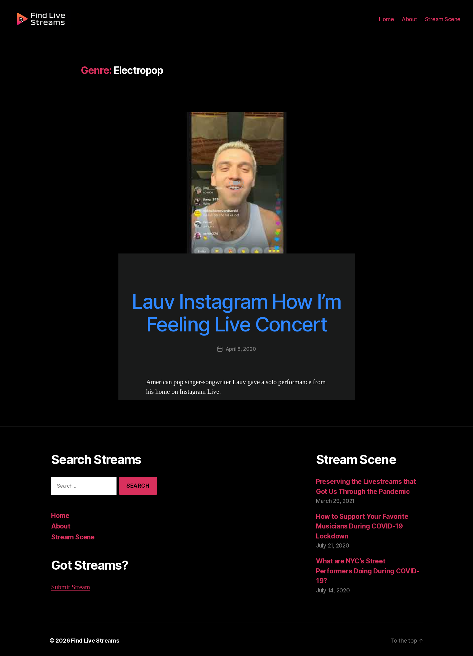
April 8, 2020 (240, 348)
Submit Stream (70, 587)
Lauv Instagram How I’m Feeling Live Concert (236, 312)
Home (390, 22)
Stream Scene (444, 22)
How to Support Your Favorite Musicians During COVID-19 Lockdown (361, 526)
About (412, 22)
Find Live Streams (92, 638)
